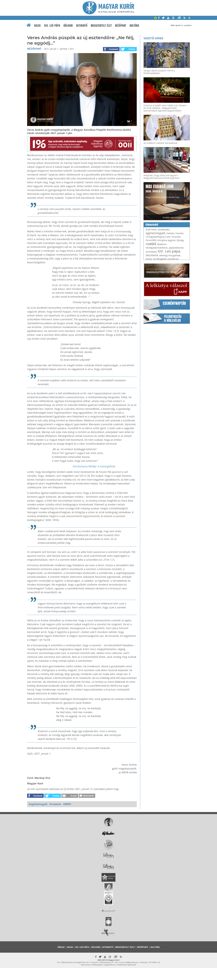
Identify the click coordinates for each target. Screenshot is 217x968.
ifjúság (180, 240)
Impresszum (86, 965)
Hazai (37, 26)
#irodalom (55, 804)
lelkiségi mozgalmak (169, 255)
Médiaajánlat (97, 965)
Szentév (179, 233)
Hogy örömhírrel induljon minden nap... (163, 191)
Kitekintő (81, 26)
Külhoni (68, 26)
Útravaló (175, 236)
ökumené (152, 255)
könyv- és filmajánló (156, 258)
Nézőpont (120, 26)
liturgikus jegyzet (166, 240)
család (151, 243)
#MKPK (67, 804)
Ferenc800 (151, 240)
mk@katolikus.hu (131, 962)
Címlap (61, 947)
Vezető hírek (153, 38)
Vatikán (170, 233)
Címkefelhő (152, 225)
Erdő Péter (151, 229)
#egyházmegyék (38, 804)
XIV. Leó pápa (52, 26)
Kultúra (134, 26)
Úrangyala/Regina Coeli (158, 236)
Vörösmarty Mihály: (94, 466)
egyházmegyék (155, 233)
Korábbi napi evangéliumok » (175, 217)
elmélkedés (164, 229)
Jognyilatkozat (109, 965)
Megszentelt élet (101, 26)
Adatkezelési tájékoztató (126, 965)
